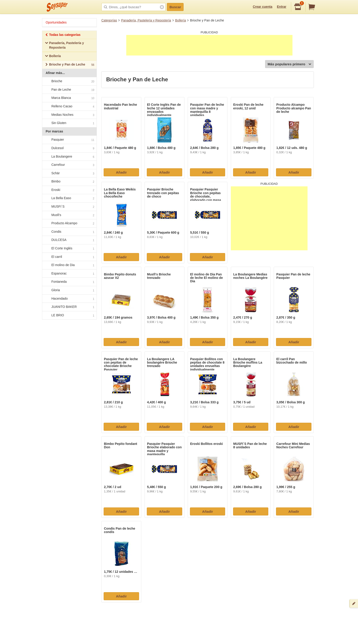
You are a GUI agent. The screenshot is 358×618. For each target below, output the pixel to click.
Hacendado (69, 298)
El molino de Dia (69, 265)
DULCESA (69, 240)
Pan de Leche (69, 89)
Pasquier (69, 140)
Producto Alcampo (69, 223)
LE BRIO (69, 315)
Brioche (69, 81)
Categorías (109, 20)
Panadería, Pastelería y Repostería (146, 20)
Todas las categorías (62, 35)
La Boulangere (69, 156)
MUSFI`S (69, 206)
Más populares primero (289, 64)
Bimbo (69, 181)
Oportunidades (56, 22)
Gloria (69, 290)
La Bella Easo (69, 198)
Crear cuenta (262, 6)
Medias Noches (69, 114)
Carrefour (69, 164)
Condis (69, 231)
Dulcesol (69, 148)
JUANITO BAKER (69, 306)
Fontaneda (69, 282)
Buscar (175, 7)
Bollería (180, 20)
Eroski (69, 190)
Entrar (281, 6)
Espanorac (69, 273)
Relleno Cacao (69, 106)
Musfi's (69, 215)
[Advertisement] (209, 45)
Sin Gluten (69, 123)
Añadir (121, 172)
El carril (69, 256)
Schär (69, 173)
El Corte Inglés (69, 248)
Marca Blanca (69, 98)
